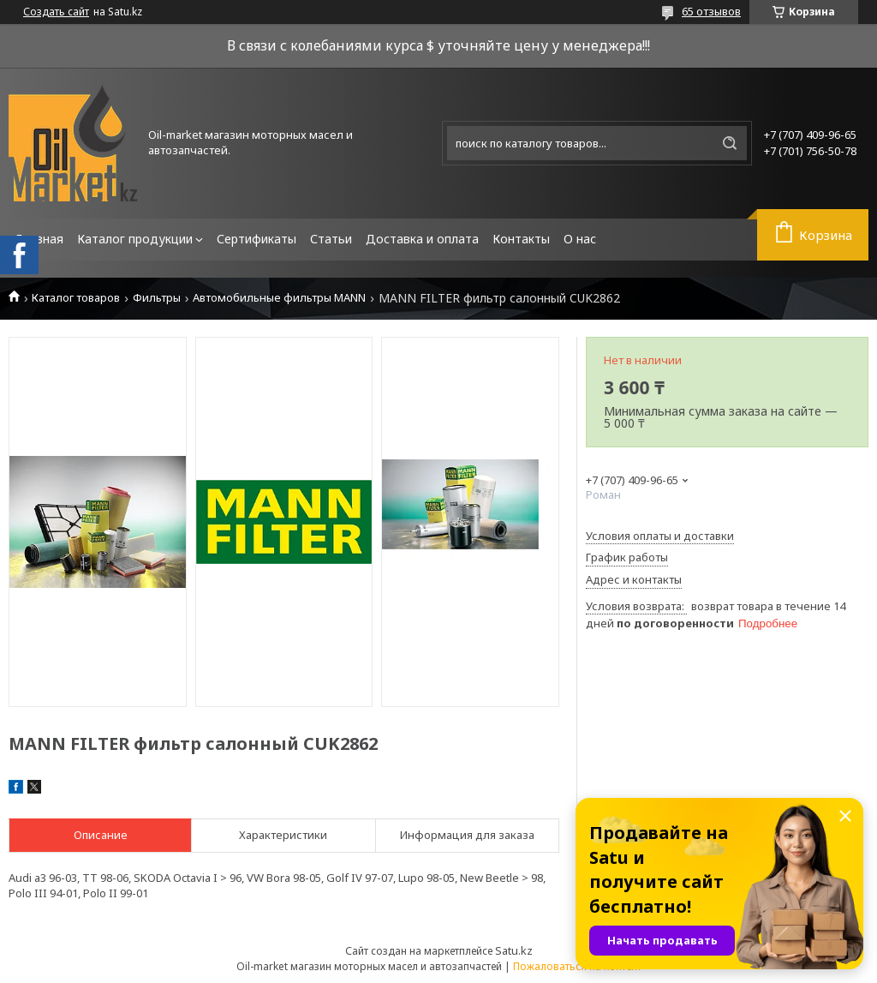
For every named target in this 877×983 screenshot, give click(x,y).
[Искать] (730, 143)
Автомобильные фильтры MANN (279, 298)
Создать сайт (56, 12)
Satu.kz (514, 950)
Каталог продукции (135, 239)
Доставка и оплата (422, 239)
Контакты (521, 239)
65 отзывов (711, 11)
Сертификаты (256, 239)
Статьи (331, 239)
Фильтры (157, 298)
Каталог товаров (76, 298)
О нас (580, 239)
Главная (39, 239)
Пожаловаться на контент (577, 966)
